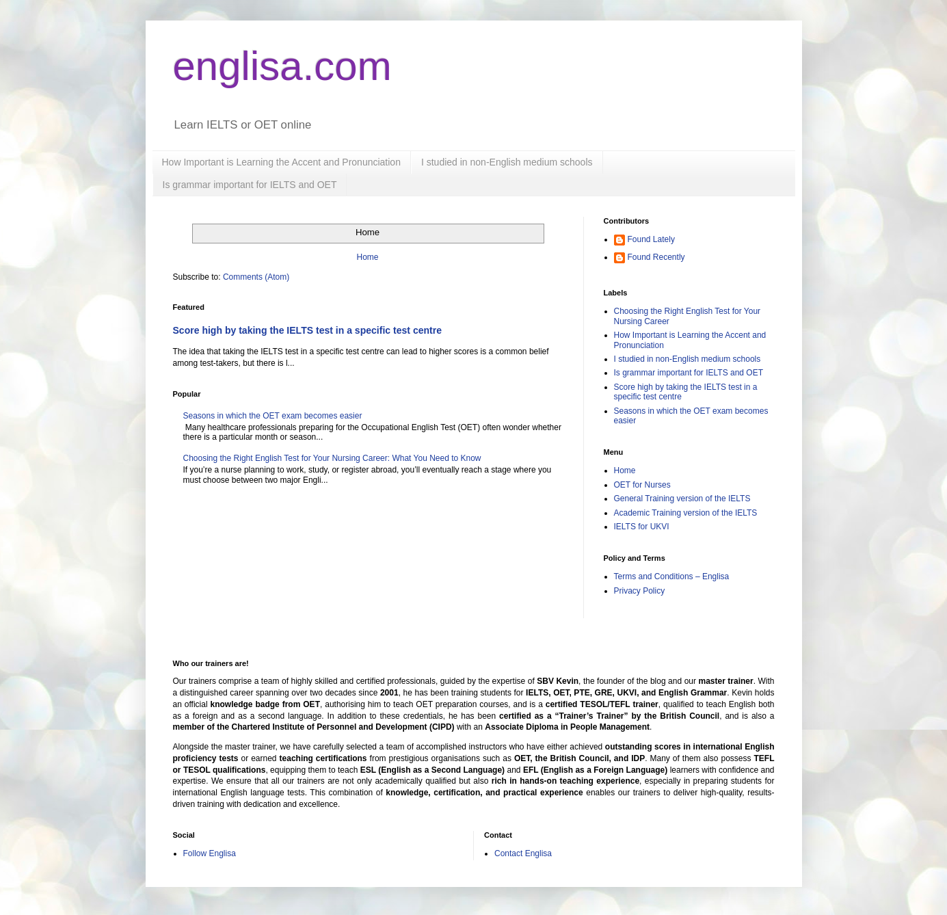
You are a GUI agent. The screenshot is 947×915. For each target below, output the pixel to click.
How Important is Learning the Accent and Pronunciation (281, 162)
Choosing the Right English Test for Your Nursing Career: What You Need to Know (332, 458)
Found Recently (656, 257)
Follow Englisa (209, 853)
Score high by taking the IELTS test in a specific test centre (307, 330)
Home (367, 257)
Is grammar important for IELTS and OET (250, 184)
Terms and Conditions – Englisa (672, 576)
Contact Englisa (523, 853)
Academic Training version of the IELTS (686, 513)
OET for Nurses (642, 485)
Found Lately (651, 239)
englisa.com (282, 66)
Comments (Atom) (256, 277)
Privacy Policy (639, 591)
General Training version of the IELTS (682, 498)
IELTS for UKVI (641, 526)
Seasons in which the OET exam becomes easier (272, 416)
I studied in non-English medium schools (507, 162)
